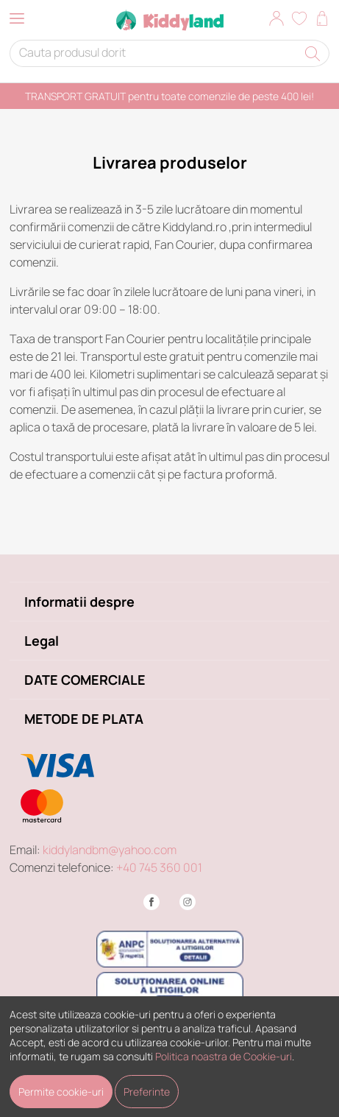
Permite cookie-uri (61, 1092)
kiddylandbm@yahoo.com (109, 850)
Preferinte (147, 1092)
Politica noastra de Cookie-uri (223, 1056)
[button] (276, 20)
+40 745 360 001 (159, 867)
